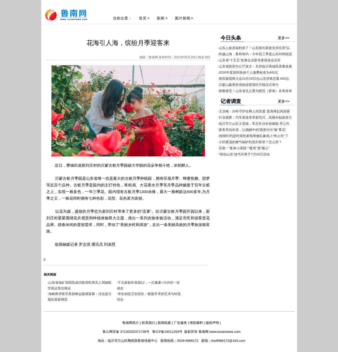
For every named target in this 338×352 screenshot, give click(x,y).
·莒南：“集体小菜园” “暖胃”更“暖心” (243, 148)
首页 (143, 18)
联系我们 (148, 323)
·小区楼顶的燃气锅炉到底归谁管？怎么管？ (250, 142)
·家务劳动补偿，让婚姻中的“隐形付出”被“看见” (252, 130)
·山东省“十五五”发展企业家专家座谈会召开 (249, 60)
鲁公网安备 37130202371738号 (126, 332)
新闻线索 (164, 323)
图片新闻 (182, 18)
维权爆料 (196, 323)
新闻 (161, 18)
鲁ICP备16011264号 (167, 332)
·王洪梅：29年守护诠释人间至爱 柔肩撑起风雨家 (254, 111)
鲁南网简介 (130, 323)
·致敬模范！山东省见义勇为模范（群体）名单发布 (255, 91)
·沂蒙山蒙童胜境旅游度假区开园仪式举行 (248, 85)
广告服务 (180, 323)
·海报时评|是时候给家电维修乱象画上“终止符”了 (253, 136)
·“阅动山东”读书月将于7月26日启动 (244, 154)
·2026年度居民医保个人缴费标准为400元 (248, 72)
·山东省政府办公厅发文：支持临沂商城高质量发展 (255, 66)
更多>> (283, 38)
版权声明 (212, 323)
